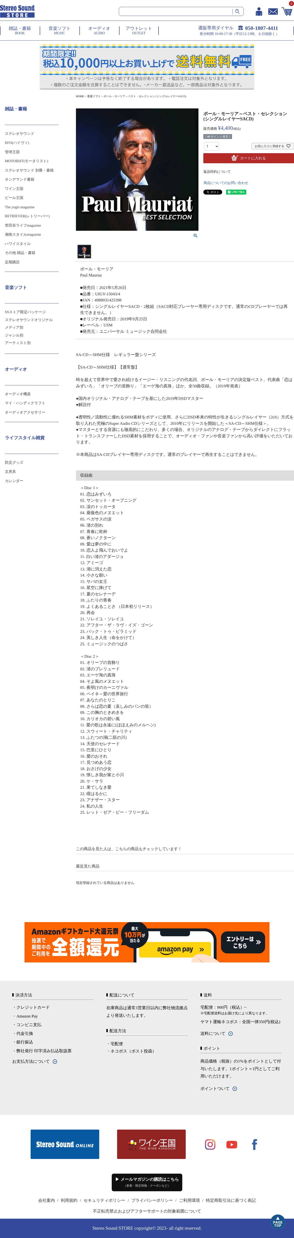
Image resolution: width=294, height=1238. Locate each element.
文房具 (10, 472)
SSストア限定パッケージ (25, 312)
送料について (212, 1033)
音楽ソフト (94, 96)
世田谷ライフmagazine (23, 225)
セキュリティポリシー (104, 1200)
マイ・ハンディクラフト (25, 403)
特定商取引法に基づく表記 (231, 1200)
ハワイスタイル (18, 244)
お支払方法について (31, 1061)
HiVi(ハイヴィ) (17, 143)
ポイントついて (215, 1088)
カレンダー (14, 481)
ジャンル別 (14, 335)
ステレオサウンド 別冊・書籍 (29, 170)
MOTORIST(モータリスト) (26, 161)
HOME (80, 96)
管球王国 (12, 152)
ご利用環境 (189, 1200)
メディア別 (14, 327)
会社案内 (46, 1200)
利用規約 (69, 1200)
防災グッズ (14, 462)
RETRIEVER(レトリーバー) (27, 216)
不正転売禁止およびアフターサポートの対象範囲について (147, 1211)
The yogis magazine (20, 207)
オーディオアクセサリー (25, 412)
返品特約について (217, 172)
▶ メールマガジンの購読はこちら (147, 1182)
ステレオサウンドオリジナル (29, 320)
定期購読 (12, 262)
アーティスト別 (18, 343)
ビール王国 (14, 198)
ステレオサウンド (19, 134)
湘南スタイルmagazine (23, 234)
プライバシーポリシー (152, 1200)
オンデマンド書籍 (19, 179)
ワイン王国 (14, 189)
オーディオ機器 (18, 394)
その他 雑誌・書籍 (20, 253)
